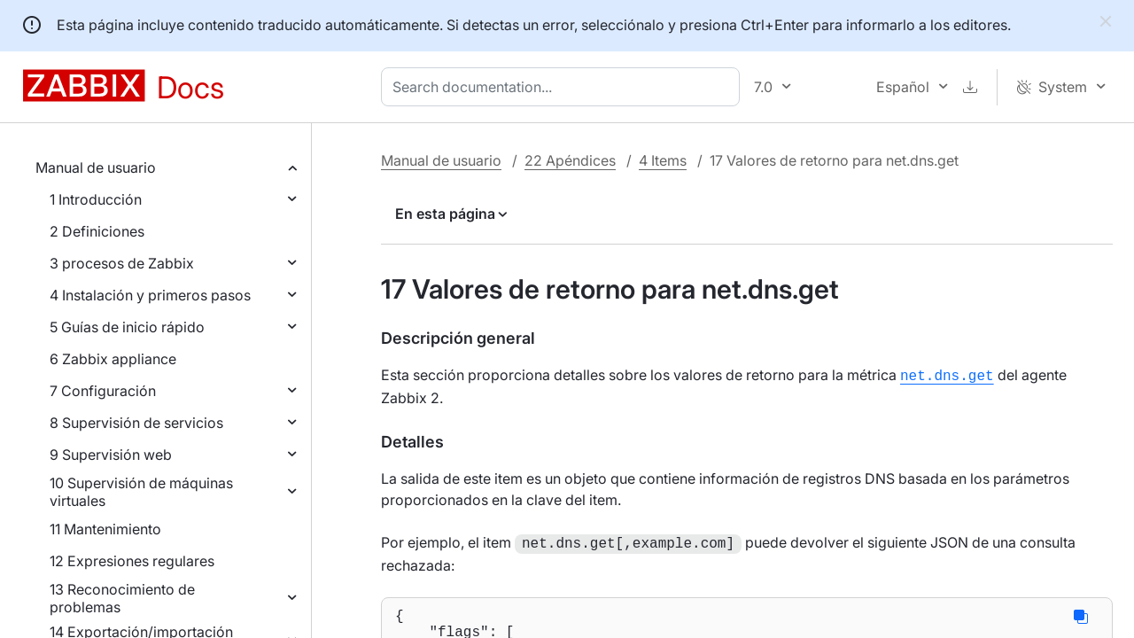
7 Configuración (103, 391)
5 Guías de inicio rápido (127, 327)
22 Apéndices (570, 160)
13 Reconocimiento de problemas (122, 598)
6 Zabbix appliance (113, 359)
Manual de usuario (95, 167)
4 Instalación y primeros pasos (150, 295)
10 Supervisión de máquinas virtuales (141, 492)
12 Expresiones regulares (132, 561)
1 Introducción (96, 199)
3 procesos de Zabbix (122, 263)
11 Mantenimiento (105, 529)
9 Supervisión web (111, 454)
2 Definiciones (97, 231)
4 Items (663, 160)
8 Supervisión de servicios (136, 423)
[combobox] (564, 87)
